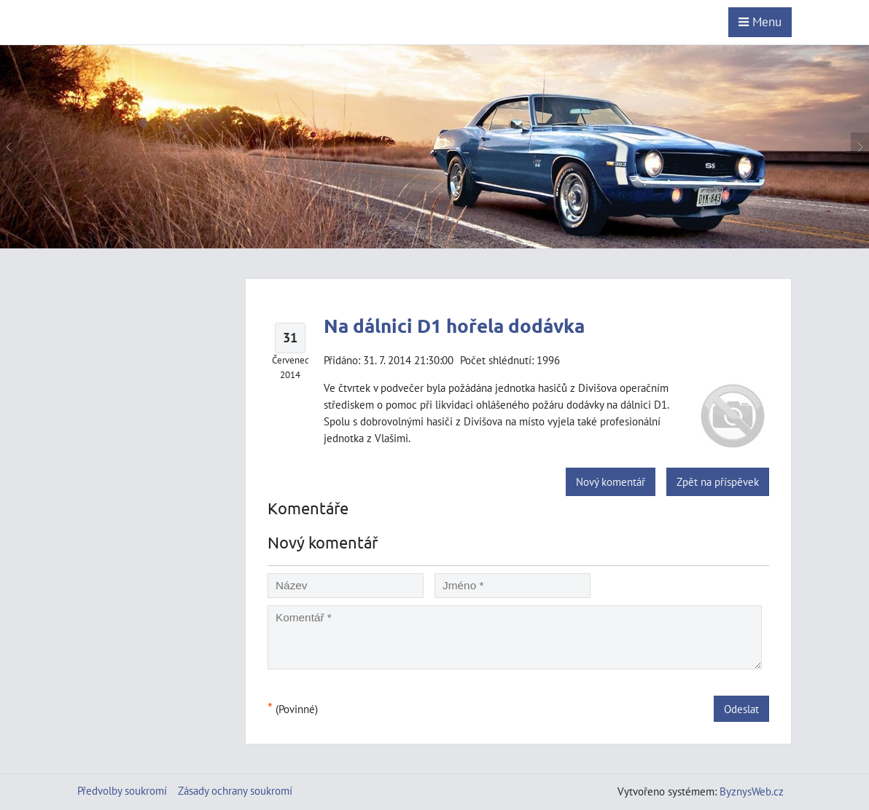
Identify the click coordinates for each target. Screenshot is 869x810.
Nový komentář (610, 481)
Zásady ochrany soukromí (235, 790)
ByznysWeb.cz (752, 791)
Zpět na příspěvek (718, 481)
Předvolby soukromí (122, 790)
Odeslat (741, 708)
